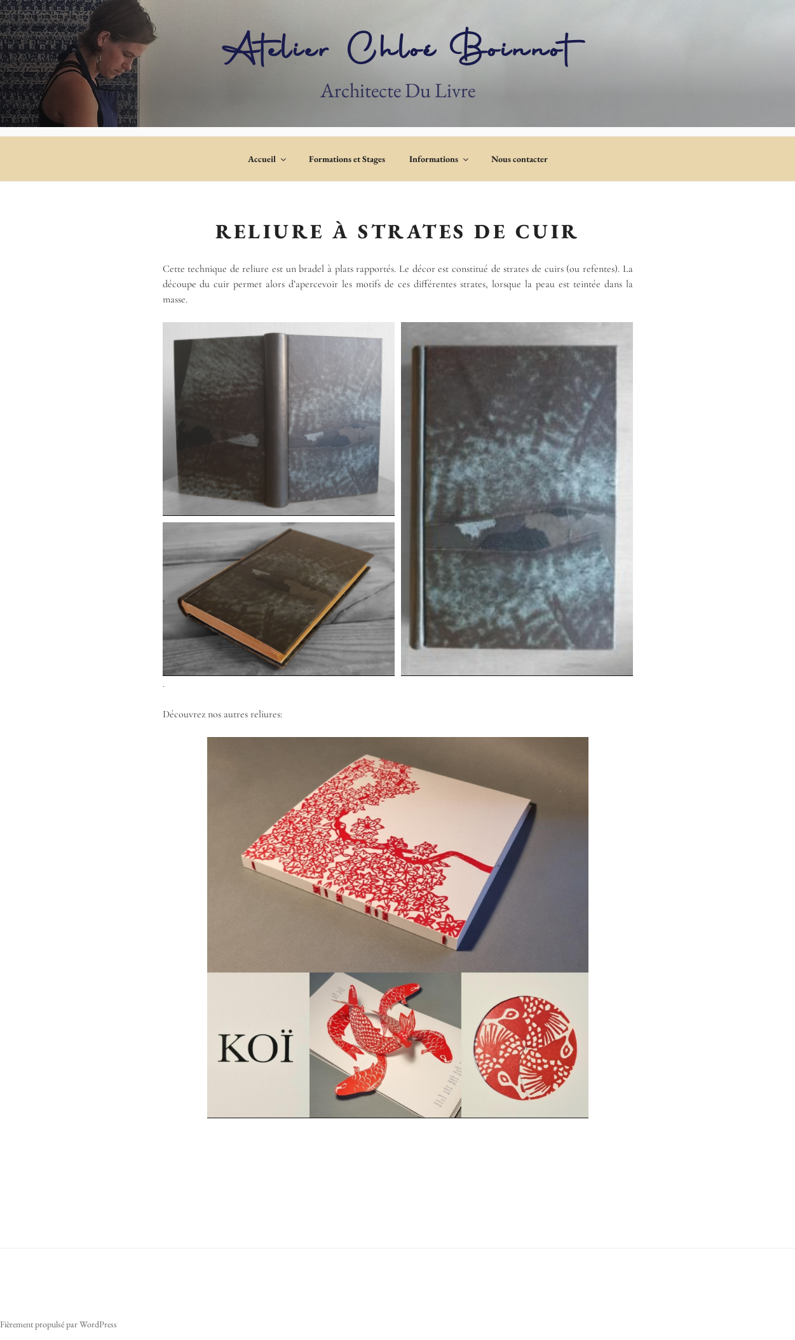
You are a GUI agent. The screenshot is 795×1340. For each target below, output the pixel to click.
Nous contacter (519, 159)
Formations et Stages (347, 159)
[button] (279, 419)
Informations (439, 159)
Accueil (268, 159)
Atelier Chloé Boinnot (397, 52)
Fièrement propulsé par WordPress (58, 1324)
